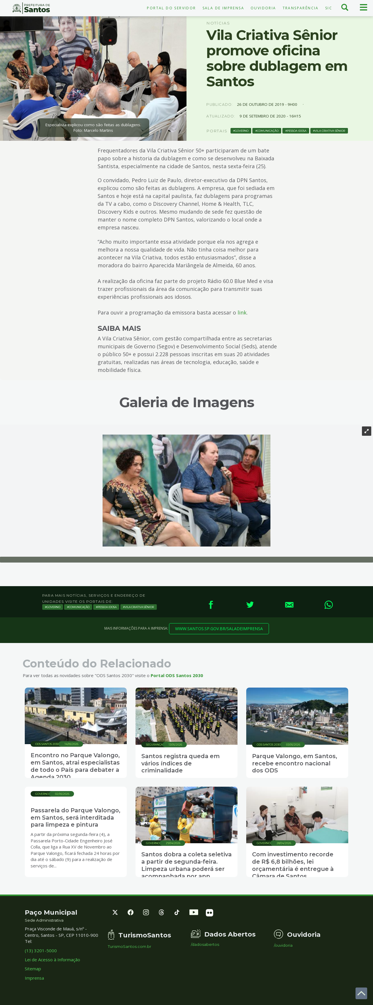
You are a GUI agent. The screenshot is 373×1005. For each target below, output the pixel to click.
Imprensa (34, 978)
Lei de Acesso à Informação (52, 959)
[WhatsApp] (328, 605)
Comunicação (268, 130)
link (242, 312)
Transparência (301, 8)
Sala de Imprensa (223, 8)
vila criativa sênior (330, 130)
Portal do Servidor (171, 8)
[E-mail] (289, 605)
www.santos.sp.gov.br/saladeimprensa (219, 628)
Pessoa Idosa (297, 130)
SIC (328, 8)
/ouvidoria (283, 945)
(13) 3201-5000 (41, 950)
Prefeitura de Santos (31, 8)
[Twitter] (250, 605)
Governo (242, 130)
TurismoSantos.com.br (129, 946)
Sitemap (33, 968)
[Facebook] (210, 605)
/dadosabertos (205, 944)
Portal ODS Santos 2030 (177, 675)
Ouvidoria (263, 8)
